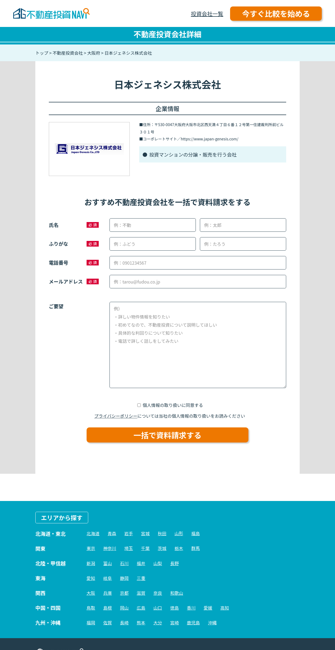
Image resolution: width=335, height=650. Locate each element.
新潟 (91, 563)
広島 (141, 607)
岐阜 (107, 578)
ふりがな (58, 243)
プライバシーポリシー (116, 416)
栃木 (179, 548)
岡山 (124, 607)
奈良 (157, 593)
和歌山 (176, 593)
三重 (141, 578)
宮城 (145, 533)
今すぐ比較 (276, 13)
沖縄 (212, 622)
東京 (91, 548)
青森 (112, 533)
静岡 (124, 578)
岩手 (128, 533)
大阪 (91, 593)
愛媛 (208, 607)
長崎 (124, 622)
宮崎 (174, 622)
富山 (107, 563)
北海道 (93, 533)
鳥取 (91, 607)
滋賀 (141, 593)
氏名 (54, 224)
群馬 (195, 548)
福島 (195, 533)
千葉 (145, 548)
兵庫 (107, 593)
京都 (124, 593)
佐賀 (107, 622)
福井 (141, 563)
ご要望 (56, 306)
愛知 (91, 578)
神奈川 (109, 548)
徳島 (174, 607)
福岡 (91, 622)
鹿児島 (193, 622)
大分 (157, 622)
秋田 (162, 533)
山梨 (157, 563)
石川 (124, 563)
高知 (224, 607)
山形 (179, 533)
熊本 (141, 622)
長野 (174, 563)
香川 (191, 607)
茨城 (162, 548)
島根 (107, 607)
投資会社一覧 (207, 14)
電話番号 (58, 262)
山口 (157, 607)
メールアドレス (66, 281)
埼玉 (128, 548)
